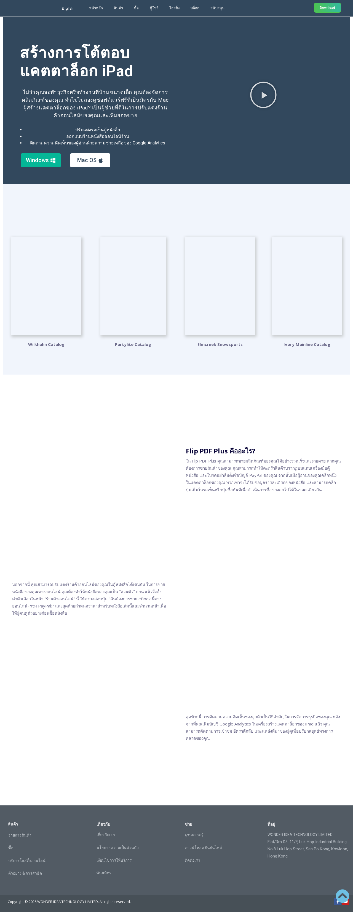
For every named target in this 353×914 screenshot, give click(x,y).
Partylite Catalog (133, 346)
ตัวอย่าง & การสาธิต (25, 875)
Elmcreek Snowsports (220, 346)
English (67, 8)
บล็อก (195, 8)
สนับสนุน (217, 8)
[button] (263, 95)
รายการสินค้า (19, 837)
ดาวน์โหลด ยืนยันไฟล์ (203, 849)
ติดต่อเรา (192, 862)
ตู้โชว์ (154, 8)
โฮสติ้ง (174, 8)
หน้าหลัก (96, 8)
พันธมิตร (104, 875)
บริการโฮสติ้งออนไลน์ (27, 862)
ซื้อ (136, 8)
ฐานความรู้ (194, 837)
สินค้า (118, 8)
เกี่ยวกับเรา (106, 837)
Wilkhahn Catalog (46, 346)
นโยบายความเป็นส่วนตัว (118, 849)
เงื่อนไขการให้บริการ (114, 862)
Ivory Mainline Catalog (307, 346)
